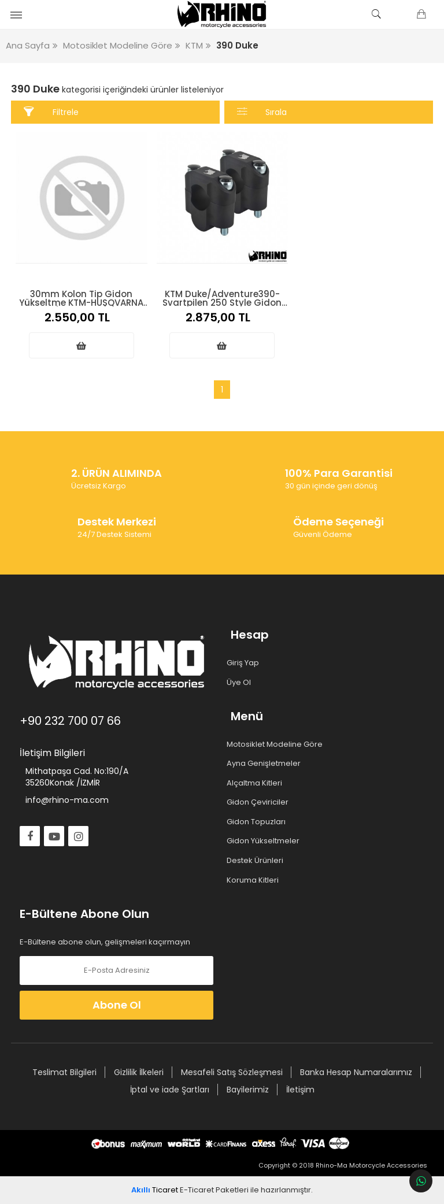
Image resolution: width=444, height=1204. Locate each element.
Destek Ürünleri (257, 860)
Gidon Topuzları (258, 822)
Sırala (262, 112)
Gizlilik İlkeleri (139, 1072)
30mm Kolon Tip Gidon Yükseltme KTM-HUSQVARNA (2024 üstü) (81, 297)
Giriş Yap (245, 663)
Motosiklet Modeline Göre (277, 744)
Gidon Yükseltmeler (265, 841)
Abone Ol (116, 1005)
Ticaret (154, 1189)
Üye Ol (241, 682)
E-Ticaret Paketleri (214, 1189)
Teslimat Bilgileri (64, 1072)
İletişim (300, 1089)
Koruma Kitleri (255, 880)
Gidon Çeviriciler (259, 802)
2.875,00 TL (221, 318)
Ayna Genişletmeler (266, 763)
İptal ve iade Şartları (169, 1089)
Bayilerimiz (248, 1089)
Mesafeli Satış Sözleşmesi (232, 1072)
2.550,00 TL (82, 318)
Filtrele (51, 112)
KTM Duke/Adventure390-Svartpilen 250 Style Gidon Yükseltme (222, 297)
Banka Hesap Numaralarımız (356, 1072)
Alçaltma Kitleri (256, 783)
